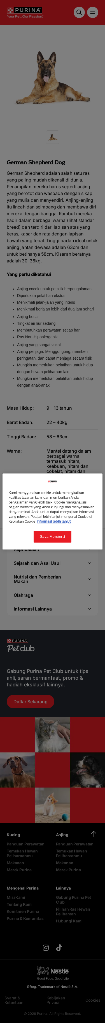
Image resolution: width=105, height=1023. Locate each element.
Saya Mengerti (52, 536)
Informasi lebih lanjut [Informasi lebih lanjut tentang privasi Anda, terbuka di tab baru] (54, 521)
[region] (52, 511)
